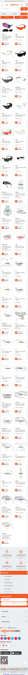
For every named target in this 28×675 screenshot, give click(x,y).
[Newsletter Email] (14, 600)
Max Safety (17, 87)
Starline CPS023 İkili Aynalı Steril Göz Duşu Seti (7, 221)
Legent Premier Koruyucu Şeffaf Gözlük (19, 142)
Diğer (16, 34)
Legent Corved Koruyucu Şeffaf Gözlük (6, 63)
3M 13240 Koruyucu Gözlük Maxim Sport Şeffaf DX (20, 457)
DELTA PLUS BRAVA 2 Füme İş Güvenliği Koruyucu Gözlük (7, 194)
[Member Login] (22, 5)
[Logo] (14, 5)
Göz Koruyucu (25, 13)
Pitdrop (16, 192)
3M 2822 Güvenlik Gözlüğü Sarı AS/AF (20, 352)
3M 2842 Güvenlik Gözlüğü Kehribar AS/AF (7, 299)
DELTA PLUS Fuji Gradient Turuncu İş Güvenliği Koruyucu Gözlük (6, 536)
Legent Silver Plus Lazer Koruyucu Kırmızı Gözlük (19, 37)
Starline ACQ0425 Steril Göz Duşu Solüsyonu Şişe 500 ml (20, 483)
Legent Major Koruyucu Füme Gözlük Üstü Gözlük (7, 116)
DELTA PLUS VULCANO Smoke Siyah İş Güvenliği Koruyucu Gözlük (6, 510)
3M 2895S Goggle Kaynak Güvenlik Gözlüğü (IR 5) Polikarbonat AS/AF (6, 405)
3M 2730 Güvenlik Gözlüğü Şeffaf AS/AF (7, 378)
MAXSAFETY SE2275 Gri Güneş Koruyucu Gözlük (6, 431)
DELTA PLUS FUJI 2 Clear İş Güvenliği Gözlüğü (7, 457)
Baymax (3, 34)
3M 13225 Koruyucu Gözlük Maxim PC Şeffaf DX (7, 352)
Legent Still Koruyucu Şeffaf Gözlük (7, 483)
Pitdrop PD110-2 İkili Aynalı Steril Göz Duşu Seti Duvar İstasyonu (20, 195)
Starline (3, 218)
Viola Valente (4, 244)
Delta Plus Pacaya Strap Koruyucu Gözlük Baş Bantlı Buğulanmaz (20, 221)
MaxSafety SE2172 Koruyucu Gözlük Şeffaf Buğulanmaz (7, 326)
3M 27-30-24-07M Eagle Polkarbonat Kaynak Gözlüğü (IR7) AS (20, 326)
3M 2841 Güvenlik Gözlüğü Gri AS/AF (20, 299)
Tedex (3, 87)
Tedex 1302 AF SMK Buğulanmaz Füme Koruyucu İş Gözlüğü (7, 90)
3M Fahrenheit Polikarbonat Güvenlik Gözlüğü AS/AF (20, 378)
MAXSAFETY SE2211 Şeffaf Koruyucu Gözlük (20, 89)
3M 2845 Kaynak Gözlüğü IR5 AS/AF (20, 273)
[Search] (14, 8)
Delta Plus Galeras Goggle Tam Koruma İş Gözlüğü (20, 405)
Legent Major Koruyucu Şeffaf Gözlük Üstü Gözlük (20, 116)
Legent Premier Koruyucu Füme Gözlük (6, 168)
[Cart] (26, 5)
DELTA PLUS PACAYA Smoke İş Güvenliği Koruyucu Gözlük (20, 510)
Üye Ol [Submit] (14, 603)
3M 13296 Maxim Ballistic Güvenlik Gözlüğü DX (6, 273)
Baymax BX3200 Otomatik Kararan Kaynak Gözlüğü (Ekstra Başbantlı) (6, 37)
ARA (24, 8)
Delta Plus (4, 192)
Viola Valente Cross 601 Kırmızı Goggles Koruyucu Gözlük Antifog (6, 247)
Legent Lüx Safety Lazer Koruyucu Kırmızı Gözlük (19, 247)
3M (2, 271)
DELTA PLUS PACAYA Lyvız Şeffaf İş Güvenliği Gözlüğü (20, 431)
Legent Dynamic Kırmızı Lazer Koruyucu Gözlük (6, 142)
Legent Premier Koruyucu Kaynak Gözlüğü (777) (19, 63)
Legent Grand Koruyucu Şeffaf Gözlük (20, 168)
